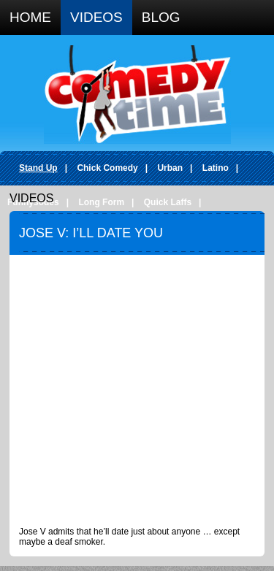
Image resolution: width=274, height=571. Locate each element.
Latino (215, 168)
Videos (96, 17)
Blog (161, 17)
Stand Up (38, 168)
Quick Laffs (167, 202)
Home (30, 17)
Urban (170, 168)
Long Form (101, 202)
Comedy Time (137, 94)
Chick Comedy (107, 168)
